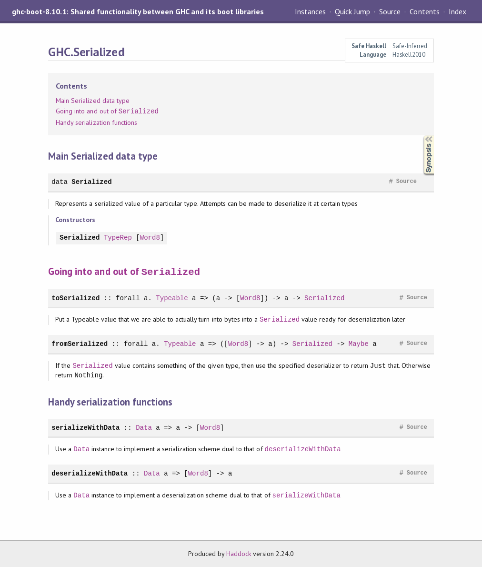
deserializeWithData (303, 448)
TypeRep (118, 238)
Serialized (91, 181)
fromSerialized (79, 343)
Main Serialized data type (93, 100)
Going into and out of (107, 111)
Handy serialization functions (96, 122)
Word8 (150, 238)
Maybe (359, 343)
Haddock (238, 553)
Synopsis (421, 135)
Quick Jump (352, 11)
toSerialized (75, 297)
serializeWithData (85, 427)
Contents (424, 11)
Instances (310, 11)
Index (457, 11)
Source (390, 11)
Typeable (172, 297)
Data (144, 427)
